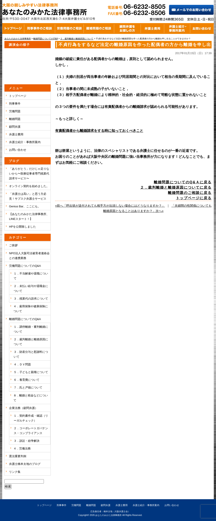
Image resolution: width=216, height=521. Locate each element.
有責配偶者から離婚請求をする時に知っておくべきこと (99, 131)
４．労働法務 (22, 448)
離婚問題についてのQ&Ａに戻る (183, 182)
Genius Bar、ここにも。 (25, 206)
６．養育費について (26, 379)
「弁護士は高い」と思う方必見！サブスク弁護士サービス (27, 196)
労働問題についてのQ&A (25, 265)
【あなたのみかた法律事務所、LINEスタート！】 (29, 216)
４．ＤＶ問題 (22, 364)
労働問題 (14, 111)
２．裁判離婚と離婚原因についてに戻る (176, 187)
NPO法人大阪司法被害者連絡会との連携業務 (29, 256)
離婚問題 (14, 119)
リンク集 (14, 471)
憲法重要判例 (17, 456)
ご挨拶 (13, 245)
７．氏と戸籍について (28, 387)
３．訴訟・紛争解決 (26, 440)
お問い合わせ (17, 149)
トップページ (17, 96)
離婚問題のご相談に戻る (190, 193)
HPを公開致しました (22, 226)
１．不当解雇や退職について (31, 276)
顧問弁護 (14, 126)
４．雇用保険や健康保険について (30, 309)
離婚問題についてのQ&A (25, 319)
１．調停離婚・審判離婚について (31, 329)
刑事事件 (14, 103)
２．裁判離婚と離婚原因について (31, 342)
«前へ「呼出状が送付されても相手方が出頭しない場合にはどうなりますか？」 (110, 205)
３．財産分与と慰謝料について (31, 354)
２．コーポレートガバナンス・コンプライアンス (31, 431)
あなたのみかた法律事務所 (108, 515)
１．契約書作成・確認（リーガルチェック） (31, 418)
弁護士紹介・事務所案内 (25, 142)
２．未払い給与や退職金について (31, 288)
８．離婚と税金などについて (30, 398)
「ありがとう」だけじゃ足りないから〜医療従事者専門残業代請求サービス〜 (29, 173)
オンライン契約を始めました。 (29, 186)
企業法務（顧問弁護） (23, 408)
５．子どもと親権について (31, 372)
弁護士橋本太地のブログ (25, 464)
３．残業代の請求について (31, 298)
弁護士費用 (16, 134)
